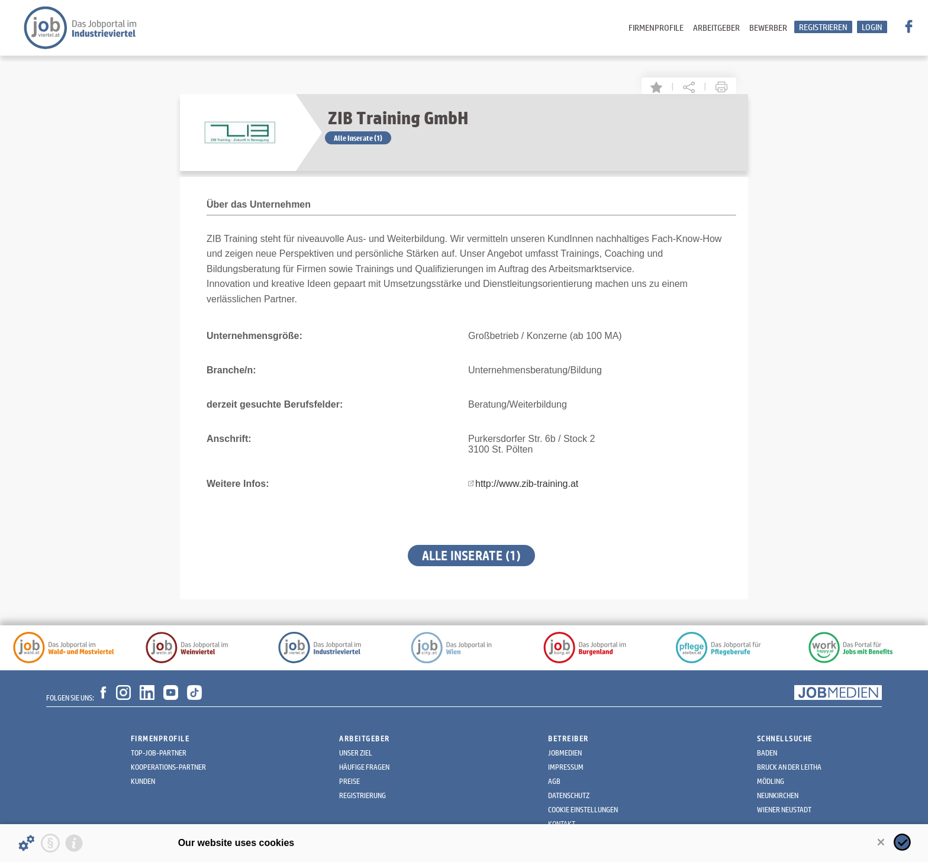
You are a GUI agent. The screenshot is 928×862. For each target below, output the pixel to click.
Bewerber (768, 27)
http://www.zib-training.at (526, 484)
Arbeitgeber (716, 27)
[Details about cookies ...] (26, 843)
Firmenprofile (656, 27)
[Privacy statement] (50, 843)
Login (872, 27)
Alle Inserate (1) (358, 138)
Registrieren (823, 27)
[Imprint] (74, 843)
